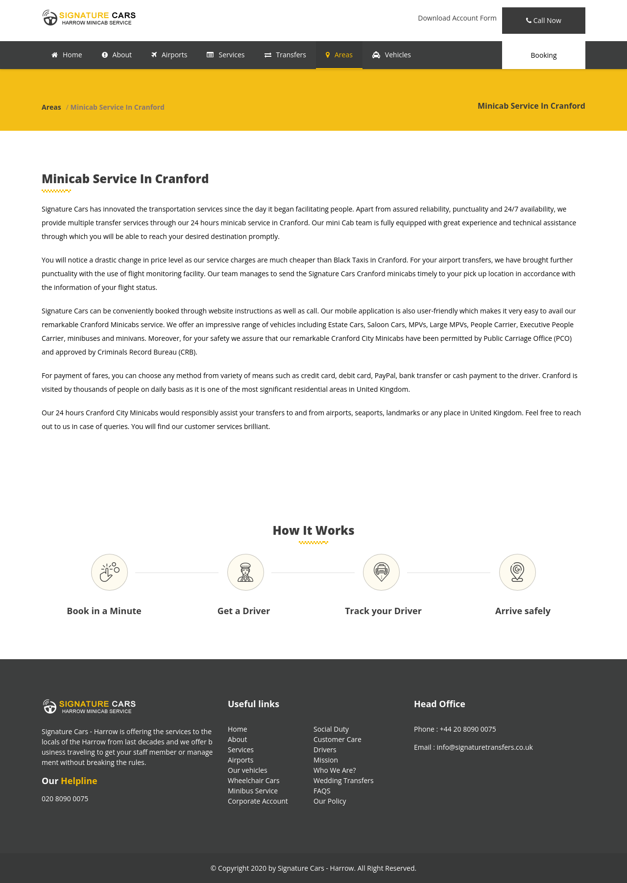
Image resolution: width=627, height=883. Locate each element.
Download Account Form (457, 18)
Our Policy (330, 801)
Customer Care (338, 739)
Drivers (325, 749)
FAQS (322, 790)
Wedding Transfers (344, 780)
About (117, 54)
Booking (544, 55)
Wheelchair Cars (254, 780)
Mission (326, 759)
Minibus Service (253, 790)
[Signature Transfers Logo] (91, 17)
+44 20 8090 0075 (468, 729)
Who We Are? (335, 770)
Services (225, 54)
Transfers (285, 54)
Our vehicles (247, 770)
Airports (169, 54)
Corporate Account (258, 801)
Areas (339, 54)
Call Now (543, 20)
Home (66, 54)
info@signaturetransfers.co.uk (485, 747)
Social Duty (331, 729)
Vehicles (391, 54)
